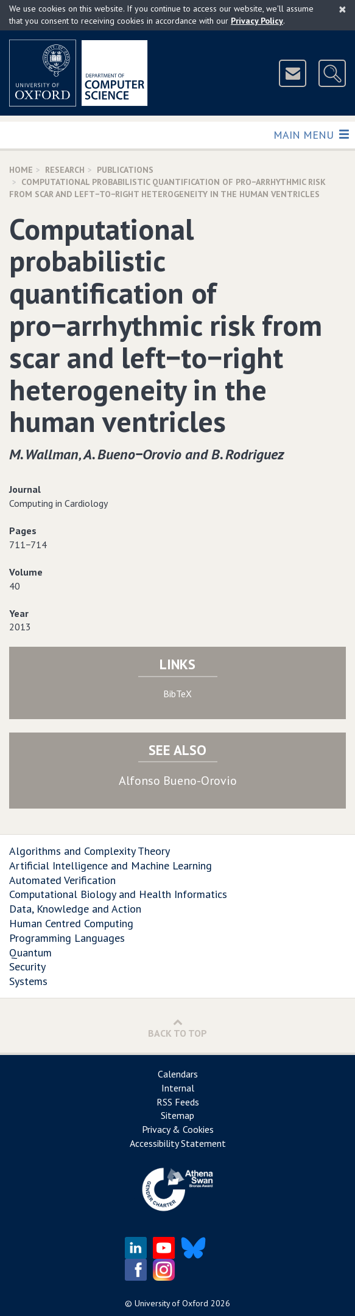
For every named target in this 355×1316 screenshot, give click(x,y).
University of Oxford (171, 1303)
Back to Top (177, 1028)
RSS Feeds (177, 1102)
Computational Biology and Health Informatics (118, 894)
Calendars (178, 1074)
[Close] (342, 9)
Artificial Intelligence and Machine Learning (110, 865)
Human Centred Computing (71, 923)
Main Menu (311, 134)
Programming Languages (67, 938)
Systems (28, 981)
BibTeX (177, 694)
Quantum (30, 952)
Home (21, 169)
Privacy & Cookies (178, 1129)
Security (27, 966)
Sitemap (177, 1115)
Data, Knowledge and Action (75, 909)
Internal (177, 1088)
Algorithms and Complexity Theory (89, 851)
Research (65, 169)
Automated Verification (62, 880)
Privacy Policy (257, 20)
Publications (125, 169)
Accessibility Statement (178, 1143)
